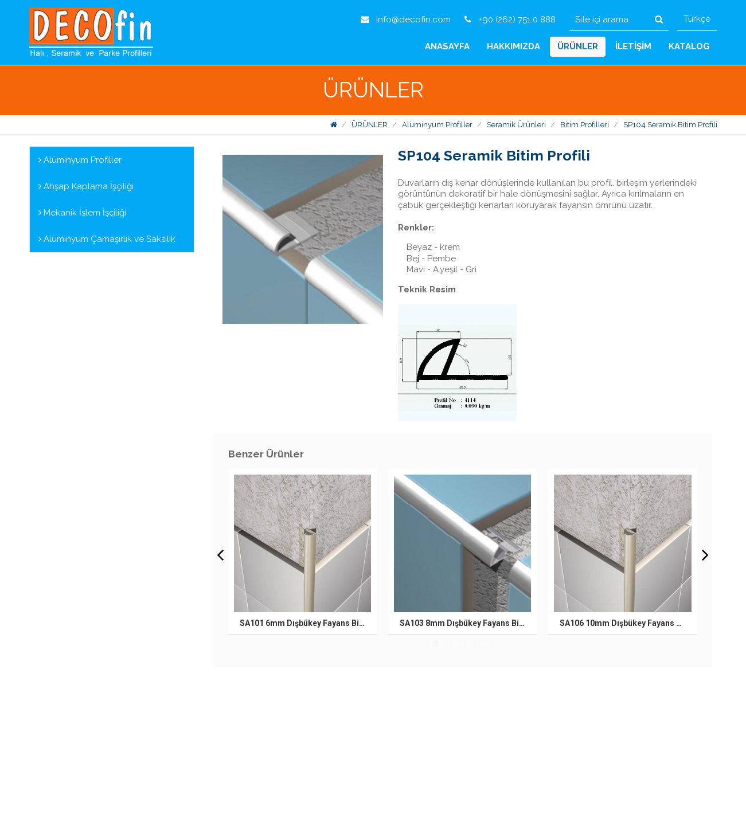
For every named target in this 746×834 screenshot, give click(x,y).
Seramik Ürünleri (516, 124)
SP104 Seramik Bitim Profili (670, 124)
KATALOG (689, 46)
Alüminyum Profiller (437, 124)
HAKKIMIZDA (513, 46)
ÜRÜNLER (577, 46)
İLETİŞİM (633, 46)
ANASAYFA (447, 46)
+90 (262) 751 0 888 (510, 19)
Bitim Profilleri (584, 124)
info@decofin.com (406, 19)
